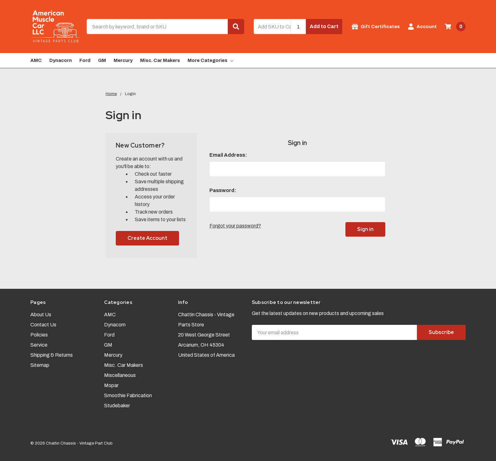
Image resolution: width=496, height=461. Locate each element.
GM (102, 60)
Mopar (111, 385)
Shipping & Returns (51, 355)
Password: (222, 190)
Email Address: (228, 155)
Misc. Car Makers (160, 60)
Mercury (123, 60)
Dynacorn (60, 60)
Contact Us (43, 324)
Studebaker (117, 405)
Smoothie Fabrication (128, 395)
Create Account (147, 238)
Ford (84, 60)
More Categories (210, 60)
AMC (36, 60)
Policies (39, 334)
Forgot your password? (235, 225)
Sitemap (39, 365)
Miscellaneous (120, 375)
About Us (40, 314)
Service (38, 345)
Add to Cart (324, 26)
